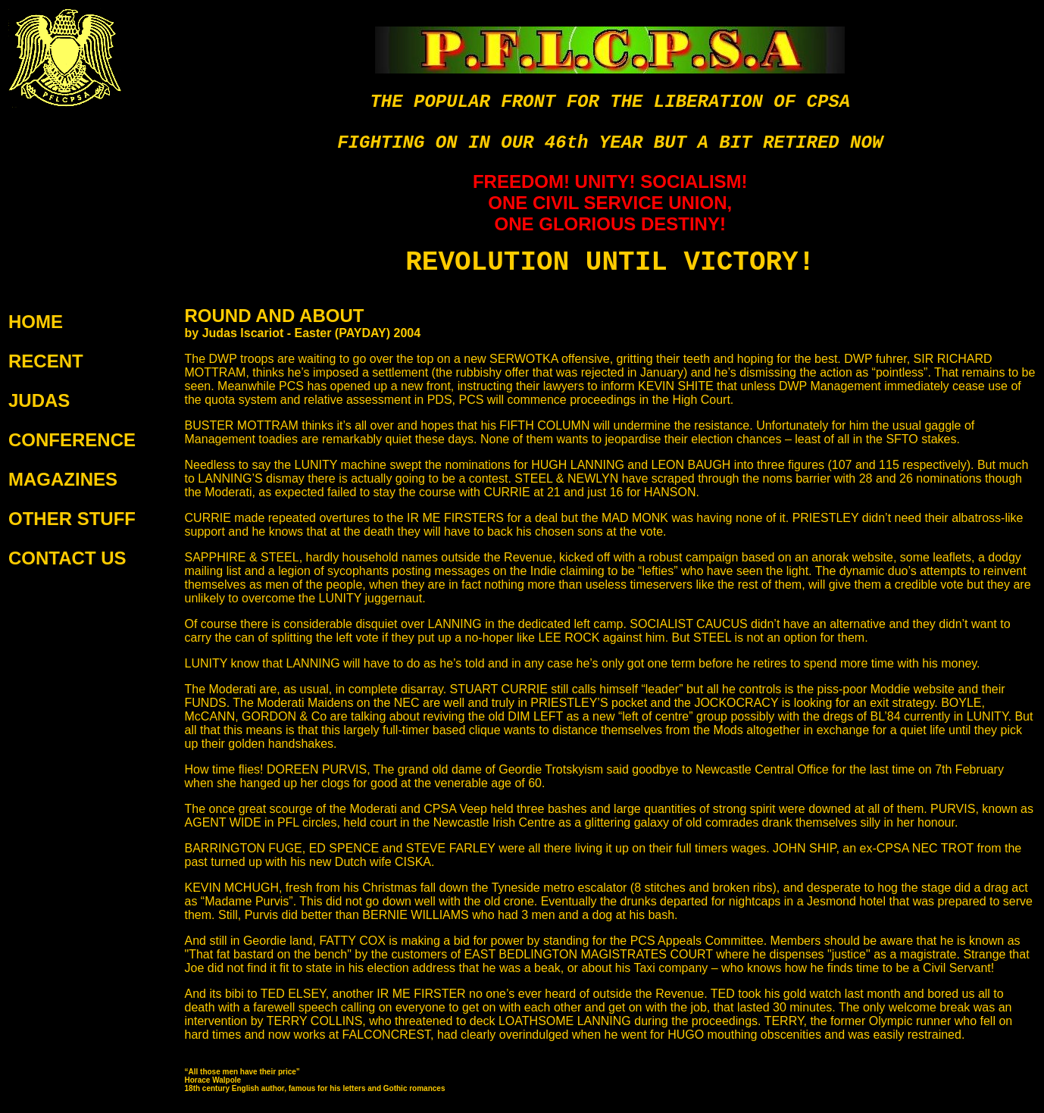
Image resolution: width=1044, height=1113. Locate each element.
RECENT (45, 361)
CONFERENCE (72, 440)
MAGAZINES (62, 479)
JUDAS (39, 400)
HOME (35, 321)
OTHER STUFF (72, 518)
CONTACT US (67, 558)
